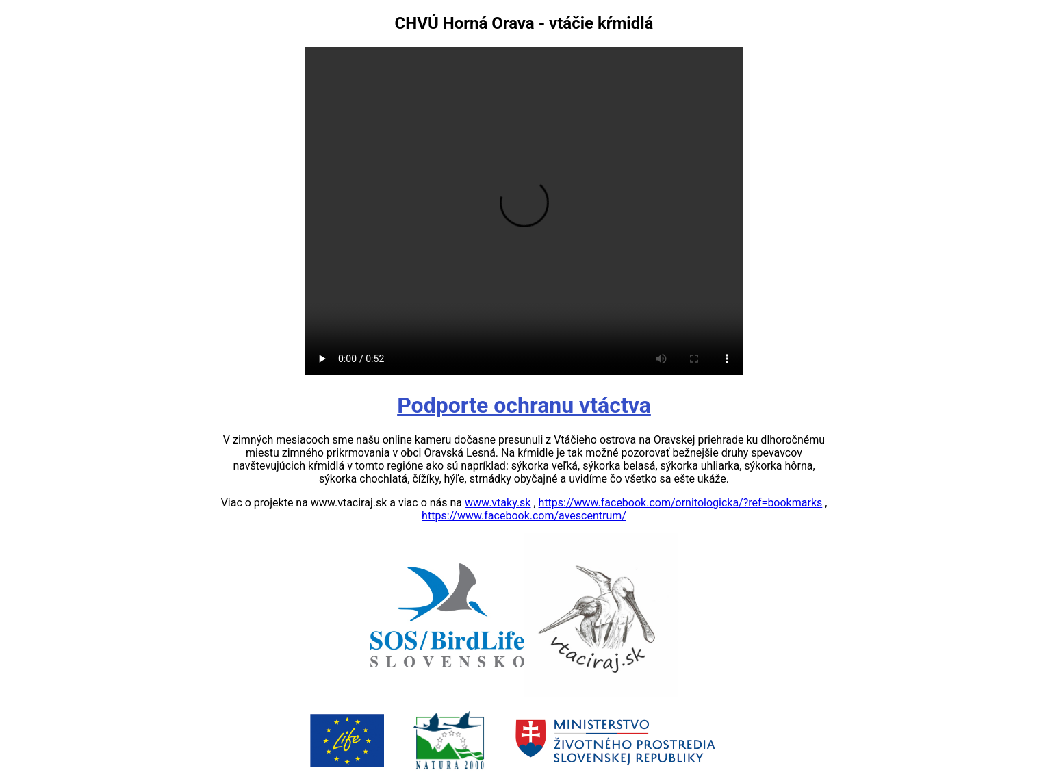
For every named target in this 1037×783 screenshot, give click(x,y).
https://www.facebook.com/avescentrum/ (524, 515)
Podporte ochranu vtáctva (524, 405)
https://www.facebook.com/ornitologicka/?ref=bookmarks (681, 502)
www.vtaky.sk (497, 502)
